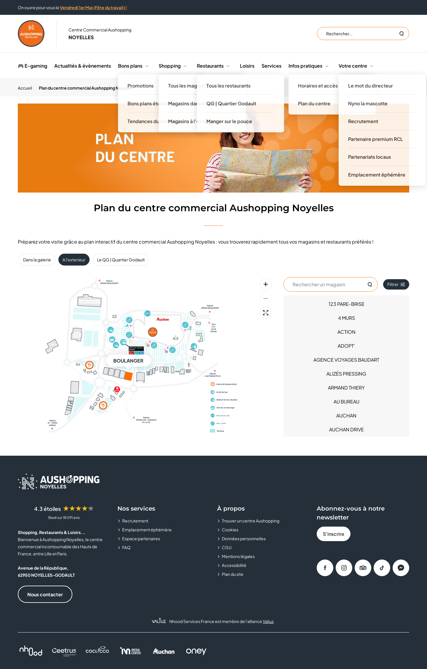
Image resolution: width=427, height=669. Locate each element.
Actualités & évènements (82, 66)
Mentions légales (238, 556)
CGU (227, 547)
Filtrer (396, 284)
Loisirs (247, 66)
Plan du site (232, 574)
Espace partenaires (141, 538)
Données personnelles (244, 538)
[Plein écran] (266, 313)
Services (271, 66)
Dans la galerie (37, 259)
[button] (147, 66)
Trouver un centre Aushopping (250, 520)
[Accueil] (27, 87)
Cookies (230, 529)
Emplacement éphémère (147, 529)
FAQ (126, 547)
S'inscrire (333, 534)
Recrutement (135, 520)
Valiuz (268, 621)
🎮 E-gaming (32, 66)
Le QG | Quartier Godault (121, 259)
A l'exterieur (74, 259)
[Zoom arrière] (266, 298)
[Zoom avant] (266, 284)
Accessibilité (234, 565)
